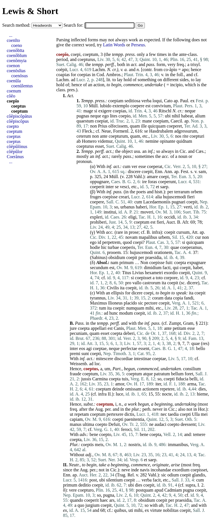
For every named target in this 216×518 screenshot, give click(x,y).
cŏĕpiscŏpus (18, 121)
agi (89, 348)
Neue (106, 131)
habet (198, 267)
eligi (132, 217)
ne (151, 424)
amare (152, 176)
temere (199, 434)
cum (126, 166)
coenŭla (14, 80)
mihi (149, 308)
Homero (89, 141)
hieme (202, 394)
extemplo (120, 105)
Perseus (138, 44)
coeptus (18, 106)
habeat (187, 115)
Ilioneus (115, 303)
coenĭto (13, 40)
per (170, 191)
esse (142, 166)
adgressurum (185, 131)
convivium (161, 105)
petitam (179, 328)
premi (75, 353)
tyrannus (97, 298)
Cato (168, 100)
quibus (120, 510)
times (162, 54)
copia (178, 298)
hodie (95, 247)
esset (99, 146)
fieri (191, 196)
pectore (151, 303)
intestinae (142, 358)
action (98, 84)
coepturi (197, 136)
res (205, 343)
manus (76, 424)
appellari (99, 328)
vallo (136, 282)
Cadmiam (173, 490)
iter (158, 383)
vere (73, 490)
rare (119, 232)
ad (73, 79)
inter (110, 186)
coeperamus (191, 247)
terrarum (182, 191)
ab (78, 141)
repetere (167, 389)
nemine (152, 141)
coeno (16, 45)
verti (188, 207)
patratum (162, 373)
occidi (169, 217)
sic (140, 303)
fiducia (182, 378)
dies (202, 389)
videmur (105, 141)
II (109, 394)
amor (119, 383)
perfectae (129, 348)
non (93, 126)
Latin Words (114, 44)
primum (126, 262)
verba (146, 100)
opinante (167, 141)
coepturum (118, 136)
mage (88, 110)
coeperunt (167, 181)
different (171, 79)
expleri (96, 217)
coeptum (141, 222)
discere (134, 171)
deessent (188, 424)
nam (114, 262)
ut (71, 414)
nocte (167, 394)
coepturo (86, 490)
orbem (196, 191)
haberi (141, 207)
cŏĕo (11, 96)
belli (193, 378)
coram (157, 298)
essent (143, 348)
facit (157, 480)
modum (126, 313)
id (99, 242)
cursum (183, 232)
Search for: (74, 25)
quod (127, 242)
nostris (135, 444)
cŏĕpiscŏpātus (19, 116)
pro (128, 282)
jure (73, 328)
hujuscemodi (174, 196)
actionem (150, 389)
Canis (119, 328)
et (157, 186)
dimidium (152, 267)
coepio (124, 115)
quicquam (157, 126)
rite (185, 136)
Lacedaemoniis (156, 201)
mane (147, 121)
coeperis (127, 247)
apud (158, 490)
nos (178, 136)
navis (145, 469)
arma (191, 383)
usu (137, 151)
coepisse (110, 196)
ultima (88, 424)
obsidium (116, 257)
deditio (84, 485)
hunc (113, 313)
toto (159, 277)
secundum (99, 267)
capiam (76, 419)
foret (189, 373)
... (10, 35)
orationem (163, 252)
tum (102, 308)
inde (135, 469)
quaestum (85, 121)
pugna (188, 490)
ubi (167, 115)
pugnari (178, 201)
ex (192, 100)
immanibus (178, 444)
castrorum (152, 282)
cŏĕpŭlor (14, 151)
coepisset (143, 277)
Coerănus (15, 156)
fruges (95, 196)
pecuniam (78, 333)
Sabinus (98, 257)
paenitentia (134, 419)
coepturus (86, 59)
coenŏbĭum (17, 55)
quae (175, 247)
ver (134, 166)
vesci (124, 186)
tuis (125, 378)
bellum (177, 373)
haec (104, 500)
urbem (164, 237)
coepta (180, 262)
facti (166, 267)
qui (176, 267)
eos (82, 348)
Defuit (114, 424)
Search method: (17, 25)
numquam (135, 308)
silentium (114, 480)
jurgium (93, 505)
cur (198, 237)
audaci (160, 424)
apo (185, 69)
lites (114, 115)
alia (158, 196)
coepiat (101, 121)
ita (164, 282)
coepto (101, 424)
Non (144, 262)
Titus (126, 272)
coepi (164, 176)
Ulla (196, 414)
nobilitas (171, 510)
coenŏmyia (16, 60)
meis (99, 444)
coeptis (87, 444)
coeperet (174, 126)
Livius (138, 272)
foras (152, 181)
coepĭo (13, 101)
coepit (147, 171)
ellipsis (117, 292)
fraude (75, 373)
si (95, 110)
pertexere (115, 414)
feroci (126, 429)
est (147, 105)
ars (111, 500)
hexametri (154, 272)
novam (131, 237)
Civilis (113, 287)
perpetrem (111, 242)
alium (200, 115)
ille (144, 126)
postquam (144, 490)
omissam (133, 389)
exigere (105, 110)
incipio (176, 84)
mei (204, 414)
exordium (180, 469)
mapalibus (148, 237)
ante (104, 136)
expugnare (196, 262)
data (168, 298)
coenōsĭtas (16, 70)
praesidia (153, 257)
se (146, 131)
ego (105, 115)
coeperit (97, 186)
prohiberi (98, 222)
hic (104, 247)
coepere (137, 105)
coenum (14, 90)
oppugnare (99, 181)
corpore (171, 277)
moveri (147, 212)
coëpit (61, 69)
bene (94, 434)
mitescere (104, 358)
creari (124, 196)
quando (76, 500)
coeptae (100, 348)
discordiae (123, 358)
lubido (105, 105)
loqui (157, 100)
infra (156, 232)
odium (173, 474)
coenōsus (19, 75)
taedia (173, 414)
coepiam (115, 100)
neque (190, 110)
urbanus (127, 207)
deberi (129, 333)
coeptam (103, 389)
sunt (85, 353)
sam (202, 171)
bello (200, 348)
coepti (95, 353)
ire (144, 181)
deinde (118, 389)
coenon (13, 65)
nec (164, 414)
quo (81, 505)
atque (148, 373)
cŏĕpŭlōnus (17, 146)
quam (135, 126)
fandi (188, 298)
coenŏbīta (15, 50)
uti (130, 510)
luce (119, 394)
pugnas (82, 115)
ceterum (83, 136)
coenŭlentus (22, 85)
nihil (176, 115)
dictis (129, 414)
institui (110, 212)
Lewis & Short (30, 11)
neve (126, 469)
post (93, 480)
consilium (192, 368)
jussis (86, 378)
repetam (81, 414)
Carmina (100, 378)
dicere (192, 282)
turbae (113, 247)
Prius (102, 126)
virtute (156, 510)
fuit (169, 262)
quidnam (184, 141)
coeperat (154, 166)
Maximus (98, 303)
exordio (171, 272)
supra (190, 485)
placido (130, 303)
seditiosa (132, 100)
